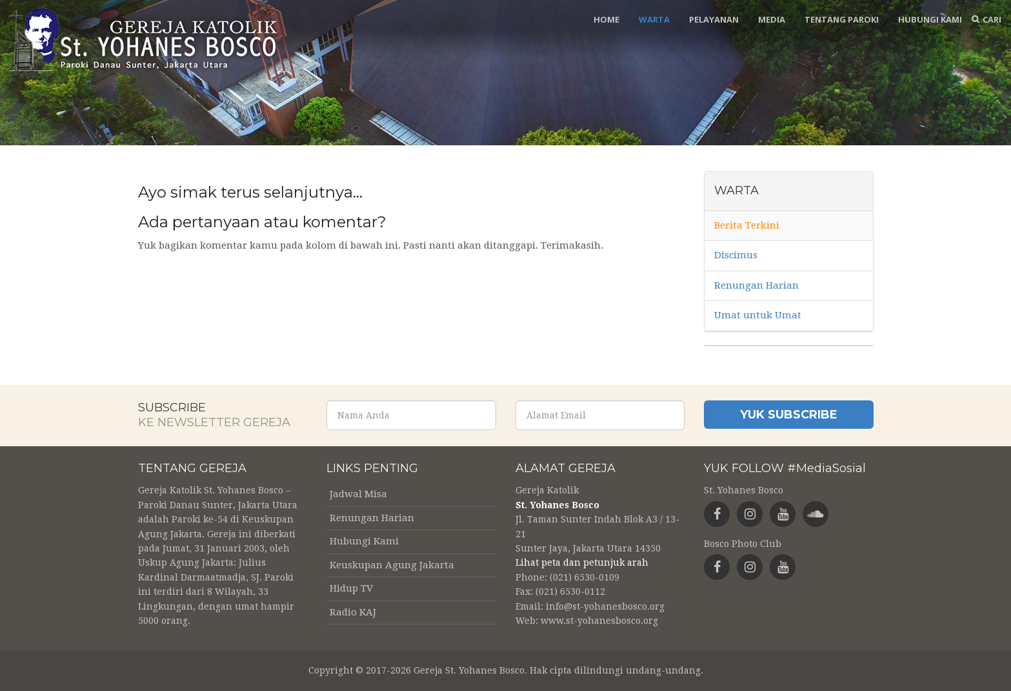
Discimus (735, 255)
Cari (992, 19)
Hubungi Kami (930, 19)
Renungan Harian (756, 285)
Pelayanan (714, 19)
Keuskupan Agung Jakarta (392, 565)
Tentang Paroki (842, 19)
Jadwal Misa (358, 494)
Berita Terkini (746, 225)
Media (771, 19)
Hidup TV (351, 588)
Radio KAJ (353, 612)
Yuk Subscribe (788, 414)
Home (606, 19)
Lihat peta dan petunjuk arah (582, 562)
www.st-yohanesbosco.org (599, 620)
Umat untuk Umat (757, 315)
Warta (654, 19)
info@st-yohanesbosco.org (605, 606)
